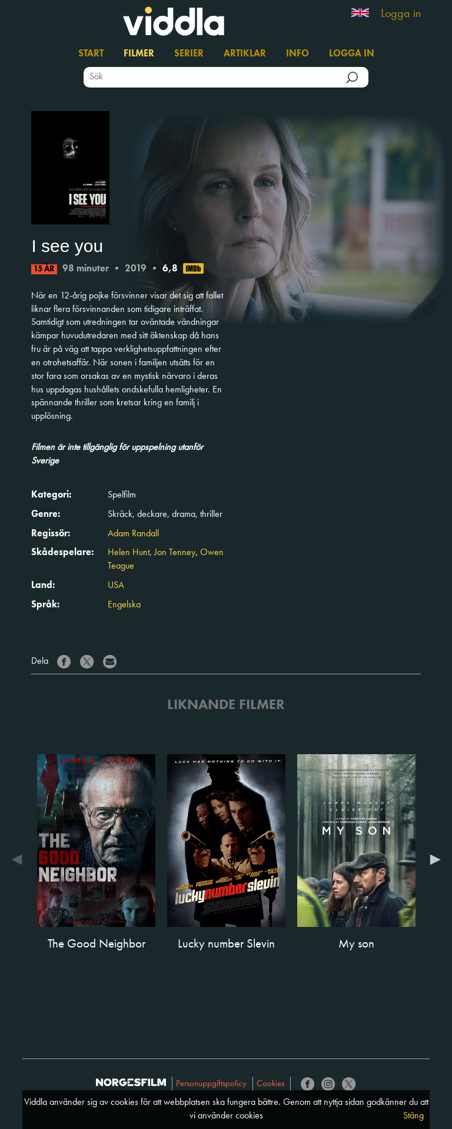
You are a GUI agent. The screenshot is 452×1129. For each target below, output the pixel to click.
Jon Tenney (174, 552)
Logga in (401, 14)
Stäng (413, 1116)
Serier (189, 54)
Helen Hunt (128, 552)
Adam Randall (133, 534)
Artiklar (245, 54)
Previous (19, 859)
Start (91, 54)
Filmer (139, 54)
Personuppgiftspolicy (211, 1084)
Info (297, 54)
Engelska (124, 605)
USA (116, 585)
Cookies (270, 1084)
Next (432, 859)
